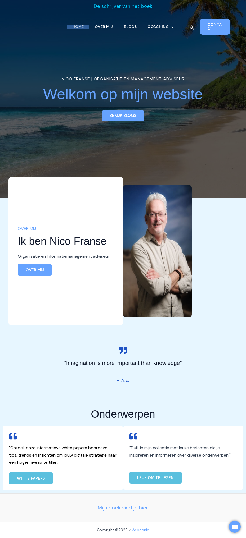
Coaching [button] (162, 27)
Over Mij (103, 27)
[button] (172, 27)
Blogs (130, 27)
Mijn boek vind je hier (123, 507)
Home (77, 27)
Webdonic (140, 530)
